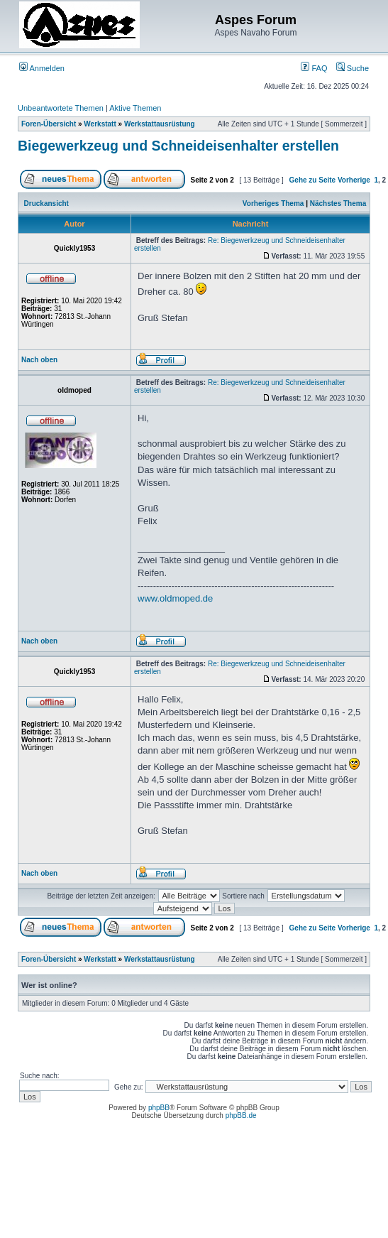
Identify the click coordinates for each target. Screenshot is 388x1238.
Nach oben (39, 360)
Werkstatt (100, 124)
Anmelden (42, 68)
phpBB (159, 1108)
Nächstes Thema (338, 203)
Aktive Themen (135, 108)
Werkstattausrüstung (159, 124)
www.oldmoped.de (175, 598)
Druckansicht (46, 203)
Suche (352, 68)
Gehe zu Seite (312, 180)
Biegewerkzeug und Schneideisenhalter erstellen (178, 145)
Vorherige (354, 180)
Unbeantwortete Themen (61, 108)
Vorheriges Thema (273, 203)
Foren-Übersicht (48, 124)
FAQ (314, 68)
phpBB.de (241, 1115)
